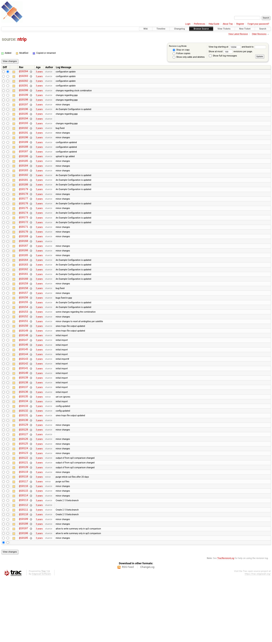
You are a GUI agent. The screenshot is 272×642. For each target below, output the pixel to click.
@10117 (23, 537)
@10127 (23, 484)
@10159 (23, 313)
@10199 (23, 98)
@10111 (23, 569)
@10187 (23, 163)
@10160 (23, 307)
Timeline (161, 29)
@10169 (23, 259)
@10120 (23, 521)
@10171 (23, 248)
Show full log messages (223, 55)
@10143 (23, 398)
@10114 (23, 553)
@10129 (23, 473)
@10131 (23, 462)
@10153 (23, 345)
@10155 (23, 334)
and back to (254, 46)
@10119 (23, 526)
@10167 (23, 270)
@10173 (23, 238)
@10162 (23, 296)
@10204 (23, 72)
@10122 (23, 510)
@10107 (23, 591)
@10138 (23, 425)
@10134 (23, 446)
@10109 (23, 580)
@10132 (23, 457)
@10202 (23, 83)
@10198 (23, 104)
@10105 (23, 601)
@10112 (23, 564)
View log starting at (225, 46)
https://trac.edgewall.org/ (258, 637)
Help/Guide (214, 24)
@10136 (23, 435)
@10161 (23, 302)
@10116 (23, 543)
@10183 (23, 184)
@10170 (23, 254)
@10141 (23, 409)
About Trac (228, 24)
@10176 (23, 222)
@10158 (23, 318)
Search (262, 29)
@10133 (23, 452)
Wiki (145, 29)
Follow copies (181, 53)
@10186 (23, 168)
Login (188, 24)
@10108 (23, 585)
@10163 (23, 291)
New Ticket (245, 29)
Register (240, 24)
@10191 (23, 141)
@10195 (23, 120)
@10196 (23, 115)
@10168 (23, 264)
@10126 (23, 489)
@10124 (23, 500)
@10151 (23, 355)
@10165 (23, 280)
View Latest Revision (238, 34)
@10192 (23, 136)
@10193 (23, 131)
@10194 (23, 125)
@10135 (23, 441)
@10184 (23, 179)
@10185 (23, 173)
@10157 (23, 323)
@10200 (23, 93)
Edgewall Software (41, 637)
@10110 (23, 575)
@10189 (23, 152)
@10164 (23, 286)
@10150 (23, 361)
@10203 (23, 77)
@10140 (23, 414)
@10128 (23, 478)
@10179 (23, 205)
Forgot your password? (258, 24)
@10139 (23, 419)
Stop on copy (181, 49)
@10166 (23, 275)
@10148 (23, 371)
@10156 (23, 328)
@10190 (23, 147)
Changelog (179, 29)
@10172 (23, 243)
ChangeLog (147, 630)
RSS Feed (128, 630)
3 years (39, 72)
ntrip (22, 39)
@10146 (23, 382)
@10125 (23, 494)
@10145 (23, 387)
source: (9, 39)
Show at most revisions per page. (230, 51)
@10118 (23, 532)
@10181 (23, 195)
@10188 (23, 157)
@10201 (23, 88)
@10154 (23, 339)
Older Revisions (259, 34)
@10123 (23, 505)
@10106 (23, 596)
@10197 (23, 109)
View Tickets (224, 29)
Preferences (199, 24)
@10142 (23, 403)
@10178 (23, 211)
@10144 (23, 393)
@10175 (23, 227)
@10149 (23, 366)
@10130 (23, 468)
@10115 (23, 548)
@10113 (23, 558)
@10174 (23, 232)
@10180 (23, 200)
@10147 (23, 377)
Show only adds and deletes (189, 57)
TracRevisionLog (225, 622)
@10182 (23, 189)
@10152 (23, 350)
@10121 (23, 516)
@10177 (23, 216)
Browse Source (201, 29)
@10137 (23, 430)
